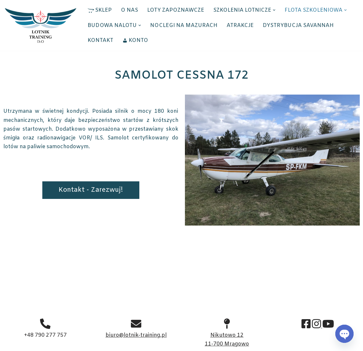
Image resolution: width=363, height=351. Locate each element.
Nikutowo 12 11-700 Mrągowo (227, 335)
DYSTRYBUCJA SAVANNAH (298, 25)
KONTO (135, 40)
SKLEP (100, 10)
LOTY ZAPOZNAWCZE (175, 10)
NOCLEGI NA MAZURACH (183, 25)
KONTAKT (100, 40)
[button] (274, 10)
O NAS (129, 10)
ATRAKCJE (240, 25)
